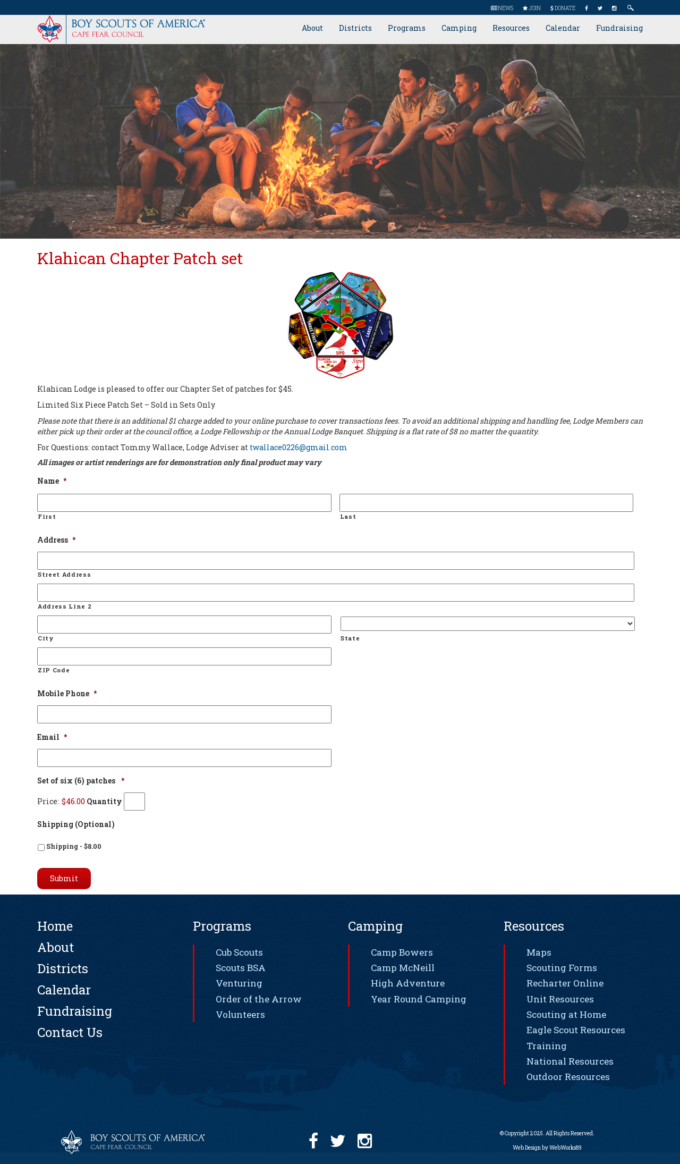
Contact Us (70, 1032)
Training (546, 1046)
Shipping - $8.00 (73, 846)
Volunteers (240, 1014)
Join (532, 8)
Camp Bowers (402, 952)
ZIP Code (54, 670)
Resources (511, 28)
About (312, 28)
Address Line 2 (64, 606)
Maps (538, 952)
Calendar (563, 28)
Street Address (64, 574)
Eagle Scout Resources (575, 1030)
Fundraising (619, 28)
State (350, 638)
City (46, 638)
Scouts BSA (241, 967)
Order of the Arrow (259, 999)
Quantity (104, 801)
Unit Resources (560, 999)
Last (348, 516)
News (502, 8)
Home (55, 925)
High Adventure (408, 983)
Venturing (239, 983)
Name (51, 481)
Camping (459, 28)
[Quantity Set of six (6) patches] (134, 801)
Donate (562, 8)
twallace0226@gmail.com (298, 447)
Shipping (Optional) (76, 824)
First (47, 516)
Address (56, 540)
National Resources (570, 1061)
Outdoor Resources (568, 1076)
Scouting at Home (566, 1014)
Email (52, 737)
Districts (355, 28)
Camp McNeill (403, 967)
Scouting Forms (561, 967)
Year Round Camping (418, 999)
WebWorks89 (565, 1147)
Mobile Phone (67, 693)
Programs (407, 28)
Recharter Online (565, 983)
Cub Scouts (239, 952)
